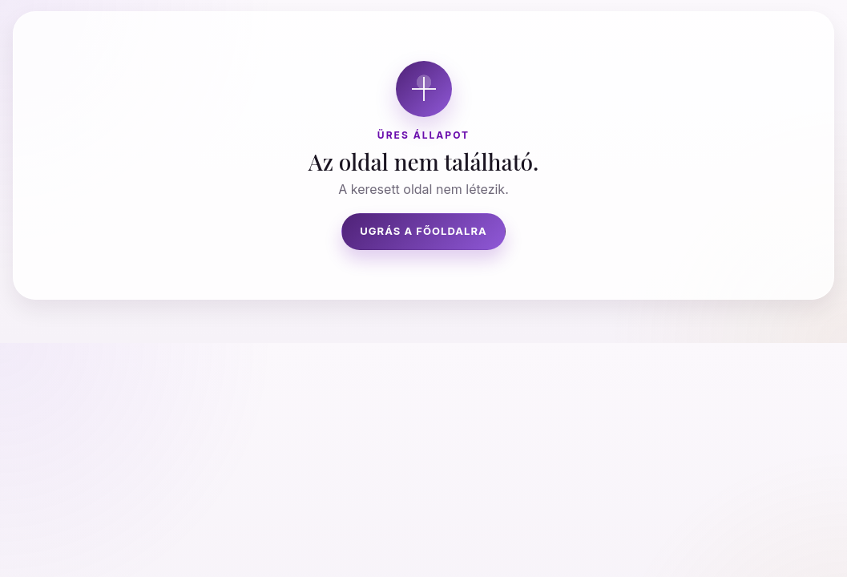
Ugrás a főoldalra (423, 230)
